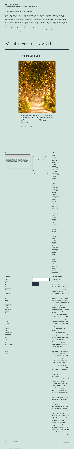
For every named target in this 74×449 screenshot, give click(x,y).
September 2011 (55, 256)
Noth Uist (7, 305)
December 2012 (55, 229)
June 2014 (54, 201)
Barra (6, 284)
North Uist (7, 302)
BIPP (6, 286)
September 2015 (55, 174)
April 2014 (54, 204)
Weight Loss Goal (30, 55)
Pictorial (7, 311)
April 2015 (54, 183)
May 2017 (54, 158)
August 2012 (54, 236)
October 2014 (55, 194)
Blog (31, 27)
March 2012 (54, 245)
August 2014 (54, 197)
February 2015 (55, 187)
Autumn (6, 280)
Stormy (6, 321)
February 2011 (55, 268)
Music (25, 27)
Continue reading (25, 122)
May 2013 (54, 220)
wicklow (6, 341)
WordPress (66, 441)
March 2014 (54, 206)
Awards (6, 282)
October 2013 (55, 211)
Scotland (7, 316)
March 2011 (54, 266)
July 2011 (54, 259)
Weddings (7, 27)
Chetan (13, 448)
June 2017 (54, 157)
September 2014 (55, 196)
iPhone (6, 298)
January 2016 (55, 169)
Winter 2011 (7, 346)
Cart (21, 31)
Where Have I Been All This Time (58, 388)
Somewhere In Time (9, 31)
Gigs (6, 296)
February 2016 (55, 167)
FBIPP (6, 295)
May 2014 (54, 203)
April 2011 (54, 264)
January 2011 (55, 270)
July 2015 (54, 178)
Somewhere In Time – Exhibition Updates (60, 365)
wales (6, 337)
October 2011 (55, 254)
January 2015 (55, 188)
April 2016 (54, 166)
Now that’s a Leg (55, 312)
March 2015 (54, 185)
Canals (6, 289)
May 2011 (54, 263)
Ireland (28, 128)
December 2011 (55, 250)
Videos (17, 31)
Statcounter (2, 448)
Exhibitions (7, 293)
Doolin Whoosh (55, 404)
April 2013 (54, 222)
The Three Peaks (8, 332)
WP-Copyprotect (19, 448)
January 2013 (55, 227)
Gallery (12, 28)
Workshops (20, 27)
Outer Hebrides (8, 309)
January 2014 (55, 208)
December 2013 (55, 210)
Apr (48, 173)
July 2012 (54, 238)
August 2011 (54, 257)
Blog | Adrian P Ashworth (57, 276)
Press (6, 312)
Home (18, 10)
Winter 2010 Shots (9, 344)
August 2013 (54, 215)
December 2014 (55, 190)
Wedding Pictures (55, 376)
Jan (33, 173)
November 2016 (55, 160)
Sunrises (7, 323)
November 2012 (55, 231)
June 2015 (54, 180)
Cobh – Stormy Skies (56, 296)
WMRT (6, 349)
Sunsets (6, 325)
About (37, 19)
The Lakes (7, 328)
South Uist (7, 319)
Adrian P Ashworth (11, 5)
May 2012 (54, 242)
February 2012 (55, 247)
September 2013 (55, 213)
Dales (6, 291)
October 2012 (55, 233)
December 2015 (55, 171)
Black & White (8, 288)
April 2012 (54, 243)
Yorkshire (7, 353)
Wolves (6, 351)
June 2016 (54, 164)
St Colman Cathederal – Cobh (58, 418)
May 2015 (54, 181)
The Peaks (7, 330)
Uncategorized (8, 334)
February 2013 (55, 226)
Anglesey (7, 279)
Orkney (6, 307)
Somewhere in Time (56, 279)
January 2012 (55, 249)
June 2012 (54, 240)
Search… (34, 276)
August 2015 (54, 176)
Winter (6, 342)
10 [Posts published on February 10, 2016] (38, 162)
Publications (7, 314)
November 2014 (55, 192)
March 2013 (54, 224)
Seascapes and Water (9, 318)
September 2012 (55, 234)
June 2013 (54, 219)
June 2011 (54, 261)
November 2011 (55, 252)
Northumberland (8, 303)
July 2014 (54, 199)
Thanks (6, 326)
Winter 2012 (7, 348)
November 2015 (55, 173)
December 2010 (55, 272)
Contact (51, 28)
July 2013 (54, 217)
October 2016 (55, 162)
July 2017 (54, 155)
